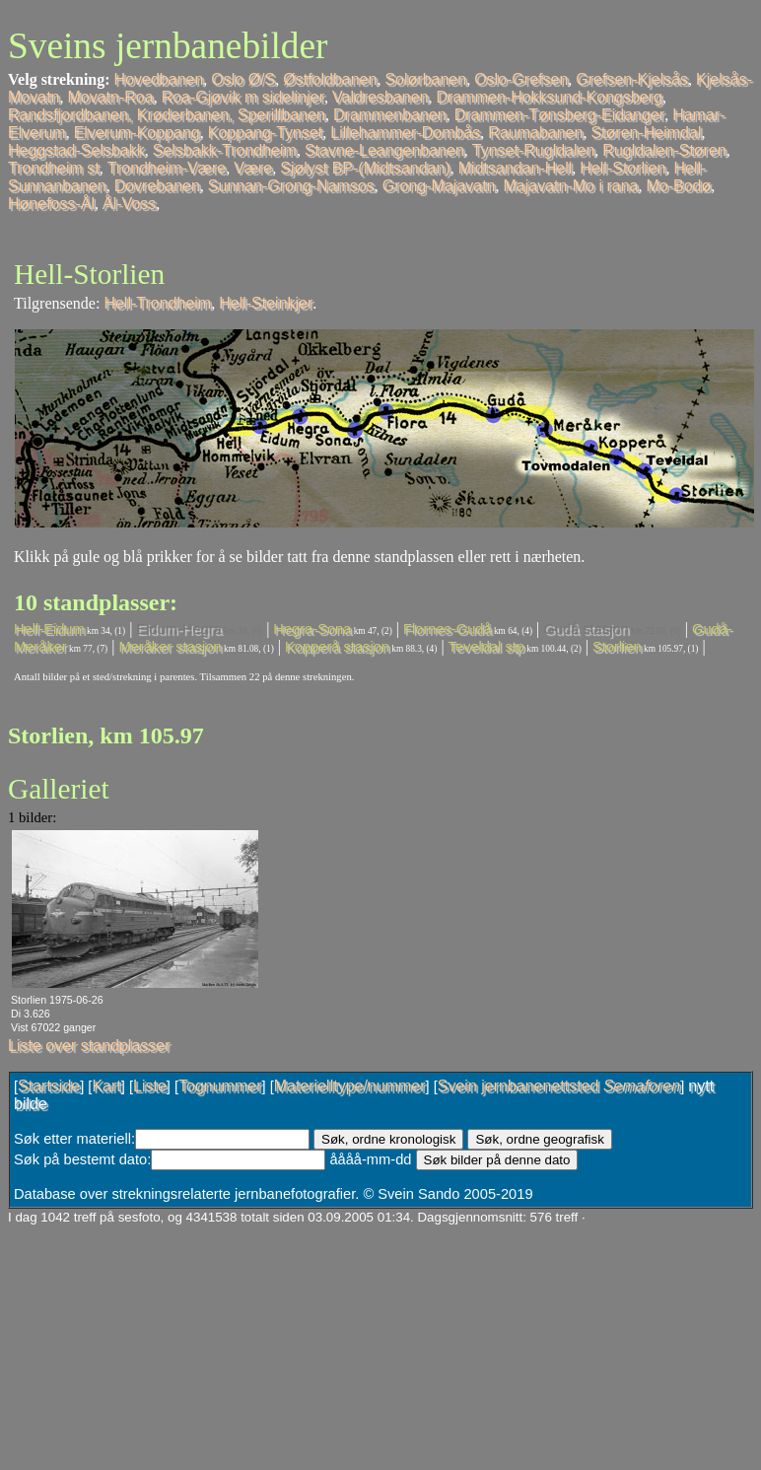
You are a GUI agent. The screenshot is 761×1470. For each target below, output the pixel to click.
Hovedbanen (159, 79)
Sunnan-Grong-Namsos (291, 185)
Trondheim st (54, 168)
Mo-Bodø (678, 185)
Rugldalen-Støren (664, 150)
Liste (150, 1086)
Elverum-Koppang (137, 132)
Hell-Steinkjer (265, 303)
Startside (49, 1086)
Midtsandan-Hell (515, 168)
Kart (106, 1086)
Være (253, 168)
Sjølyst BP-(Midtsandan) (365, 168)
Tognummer (219, 1086)
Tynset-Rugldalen (533, 150)
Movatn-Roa (110, 97)
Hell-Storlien (622, 168)
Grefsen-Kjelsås (632, 79)
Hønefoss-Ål (51, 203)
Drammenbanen (390, 114)
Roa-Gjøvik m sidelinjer (243, 97)
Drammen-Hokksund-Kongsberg (549, 97)
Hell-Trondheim (157, 303)
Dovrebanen (157, 185)
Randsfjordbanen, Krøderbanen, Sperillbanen (166, 114)
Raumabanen (535, 132)
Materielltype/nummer (350, 1086)
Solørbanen (425, 79)
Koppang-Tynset (265, 132)
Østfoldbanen (330, 79)
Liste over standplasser (89, 1045)
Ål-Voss (129, 203)
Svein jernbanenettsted (559, 1086)
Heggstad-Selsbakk (76, 150)
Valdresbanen (380, 97)
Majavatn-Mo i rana (571, 185)
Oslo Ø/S (243, 79)
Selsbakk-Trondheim (225, 150)
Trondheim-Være (166, 168)
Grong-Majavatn (439, 185)
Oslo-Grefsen (521, 79)
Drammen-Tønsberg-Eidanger (559, 114)
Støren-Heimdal (645, 132)
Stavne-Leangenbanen (384, 150)
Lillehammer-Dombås (405, 132)
